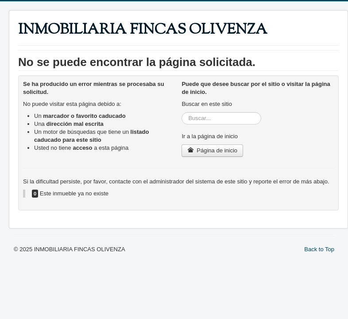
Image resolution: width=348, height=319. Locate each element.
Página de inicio (212, 150)
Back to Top (319, 249)
